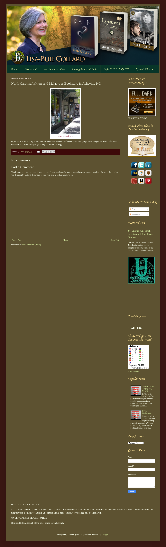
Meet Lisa (30, 69)
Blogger (105, 534)
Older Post (115, 240)
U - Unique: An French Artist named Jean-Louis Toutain (140, 234)
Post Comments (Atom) (31, 245)
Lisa (21, 151)
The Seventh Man (54, 69)
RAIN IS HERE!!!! (116, 69)
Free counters (133, 371)
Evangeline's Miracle (84, 69)
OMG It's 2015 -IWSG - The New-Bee (148, 389)
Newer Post (16, 240)
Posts (133, 209)
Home (13, 69)
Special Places (144, 69)
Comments (135, 214)
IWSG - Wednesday (146, 412)
